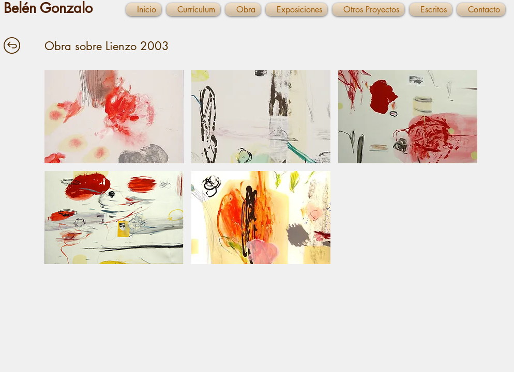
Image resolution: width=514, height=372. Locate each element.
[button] (114, 116)
